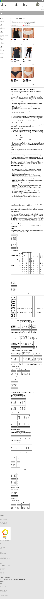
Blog (0, 543)
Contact (1, 563)
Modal (1, 57)
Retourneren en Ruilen (3, 553)
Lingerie (1, 548)
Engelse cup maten (2, 592)
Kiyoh (5, 538)
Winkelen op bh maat (2, 547)
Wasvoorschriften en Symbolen (4, 595)
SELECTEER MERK (4, 13)
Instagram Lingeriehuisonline (3, 549)
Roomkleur (2, 53)
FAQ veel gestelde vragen (3, 557)
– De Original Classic (14, 116)
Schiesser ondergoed (27, 25)
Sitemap (1, 562)
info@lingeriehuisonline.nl (14, 226)
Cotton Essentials (13, 154)
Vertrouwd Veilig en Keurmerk (4, 554)
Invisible (13, 157)
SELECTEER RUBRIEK (5, 12)
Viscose (1, 58)
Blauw (1, 47)
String (1, 39)
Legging (2, 36)
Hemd (1, 32)
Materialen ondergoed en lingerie (4, 587)
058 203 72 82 (2, 572)
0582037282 (36, 225)
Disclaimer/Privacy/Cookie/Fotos (4, 559)
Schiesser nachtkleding (15, 25)
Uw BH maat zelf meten (3, 544)
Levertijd (1, 552)
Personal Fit (13, 161)
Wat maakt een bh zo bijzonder (4, 586)
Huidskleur (2, 50)
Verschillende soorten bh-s (3, 590)
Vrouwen (2, 21)
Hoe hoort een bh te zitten (3, 591)
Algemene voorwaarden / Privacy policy (5, 558)
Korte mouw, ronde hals (4, 35)
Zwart (1, 51)
